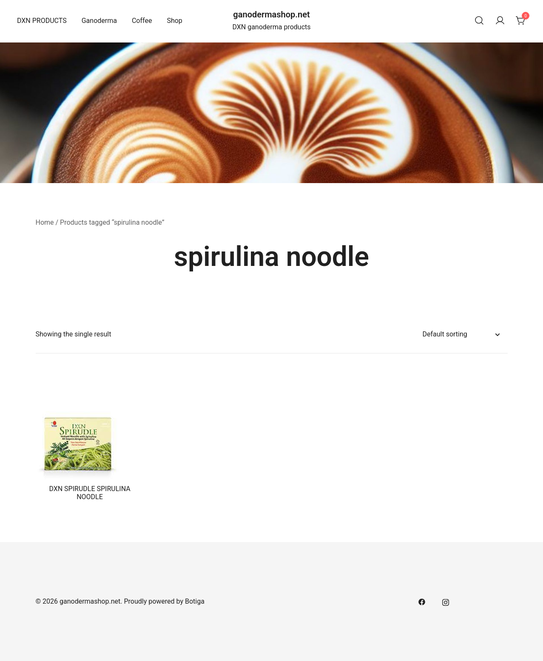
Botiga (195, 601)
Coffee (142, 21)
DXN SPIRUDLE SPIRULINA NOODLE (89, 493)
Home (45, 222)
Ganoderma (99, 21)
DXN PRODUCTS (42, 21)
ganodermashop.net (271, 14)
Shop (174, 21)
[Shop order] (461, 335)
